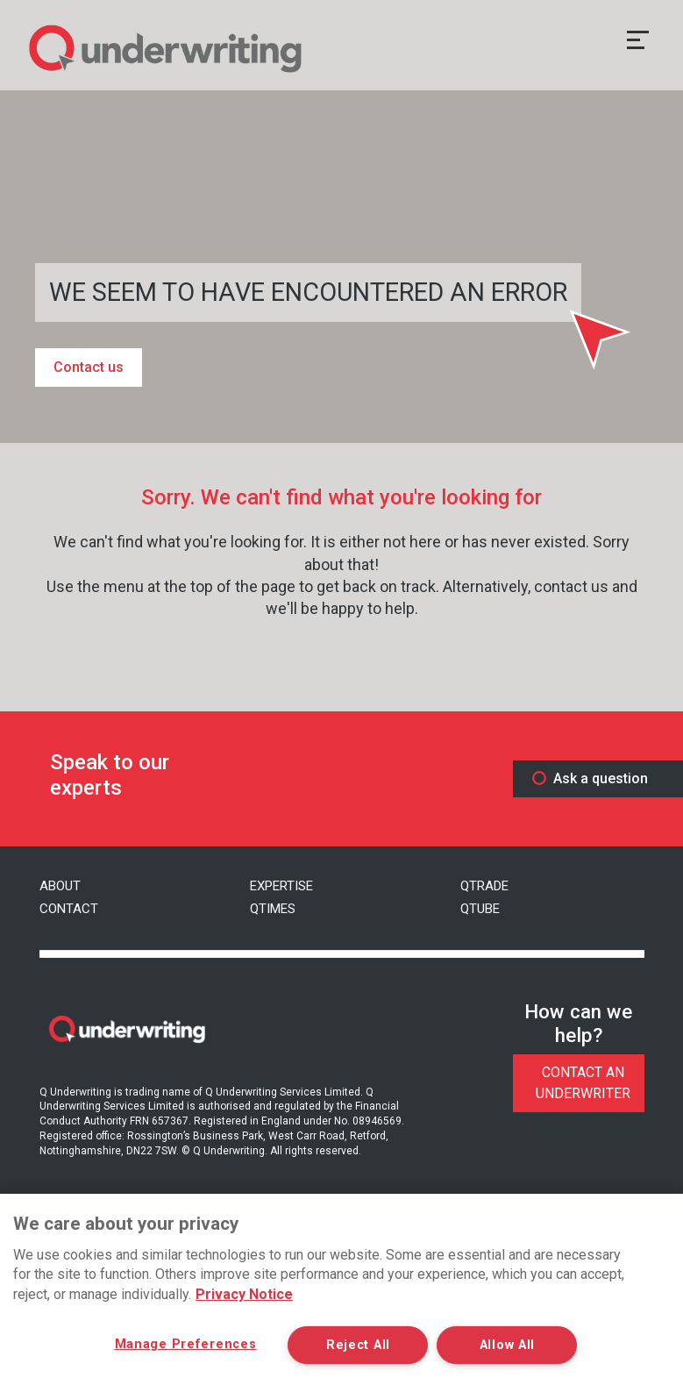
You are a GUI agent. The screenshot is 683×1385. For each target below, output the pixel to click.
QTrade (484, 886)
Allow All (507, 1345)
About (60, 886)
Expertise (281, 886)
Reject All (358, 1345)
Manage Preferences (186, 1344)
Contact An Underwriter (583, 1083)
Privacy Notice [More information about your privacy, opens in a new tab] (244, 1294)
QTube (480, 909)
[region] (341, 1289)
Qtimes (272, 909)
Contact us (88, 367)
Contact (68, 909)
